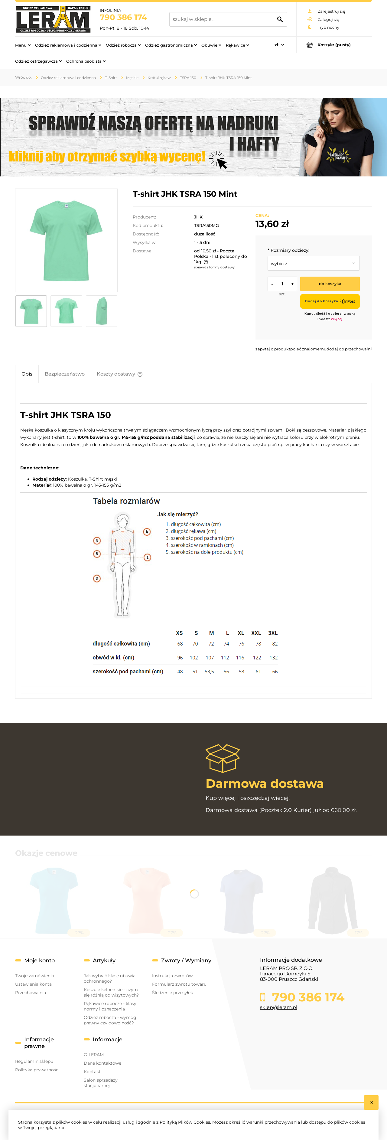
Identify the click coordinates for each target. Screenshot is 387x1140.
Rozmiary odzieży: (288, 250)
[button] (272, 349)
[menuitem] (23, 45)
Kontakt (92, 1071)
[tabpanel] (193, 543)
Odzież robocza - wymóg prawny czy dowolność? (110, 1020)
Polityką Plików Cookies (185, 1122)
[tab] (27, 374)
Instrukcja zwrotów (172, 975)
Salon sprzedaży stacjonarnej (101, 1082)
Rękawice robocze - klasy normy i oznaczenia (110, 1006)
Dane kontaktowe (102, 1063)
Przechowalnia (30, 992)
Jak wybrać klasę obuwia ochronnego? (109, 978)
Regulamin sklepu (34, 1061)
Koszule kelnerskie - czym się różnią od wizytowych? (111, 992)
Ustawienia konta (33, 984)
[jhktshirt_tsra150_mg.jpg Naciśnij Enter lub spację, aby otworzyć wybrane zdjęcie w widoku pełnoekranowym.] (66, 240)
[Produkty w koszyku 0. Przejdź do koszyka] (334, 45)
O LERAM (94, 1054)
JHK (198, 217)
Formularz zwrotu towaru (179, 984)
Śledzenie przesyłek (172, 992)
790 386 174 (123, 17)
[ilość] (282, 284)
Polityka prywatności (37, 1070)
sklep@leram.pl (278, 1007)
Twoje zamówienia (34, 975)
